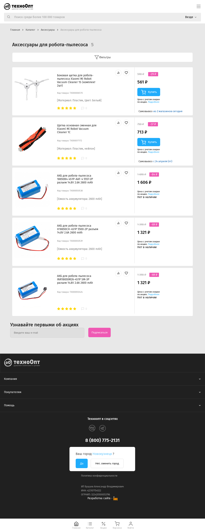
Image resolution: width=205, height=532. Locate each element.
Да (81, 463)
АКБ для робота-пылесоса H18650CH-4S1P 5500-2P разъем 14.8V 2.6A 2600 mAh (77, 229)
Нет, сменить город (107, 463)
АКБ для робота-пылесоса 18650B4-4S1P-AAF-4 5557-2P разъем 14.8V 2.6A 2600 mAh (75, 179)
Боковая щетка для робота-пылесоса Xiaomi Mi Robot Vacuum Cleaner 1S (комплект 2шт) (76, 80)
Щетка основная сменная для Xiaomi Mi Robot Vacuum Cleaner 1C (76, 129)
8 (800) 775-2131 (102, 440)
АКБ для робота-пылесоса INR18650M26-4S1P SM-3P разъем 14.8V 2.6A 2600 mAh (75, 279)
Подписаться (99, 332)
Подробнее (153, 102)
